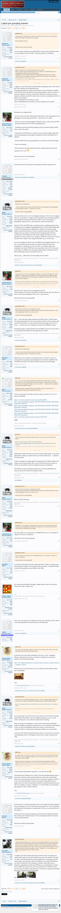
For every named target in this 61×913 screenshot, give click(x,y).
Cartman (4, 176)
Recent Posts (14, 12)
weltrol (15, 630)
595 (11, 363)
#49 (59, 425)
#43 (59, 159)
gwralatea (5, 357)
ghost (21, 265)
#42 (59, 106)
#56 (59, 687)
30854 (3, 212)
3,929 (11, 601)
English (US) (5, 905)
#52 (59, 541)
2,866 (11, 639)
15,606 (10, 49)
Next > (23, 28)
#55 (59, 630)
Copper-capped (6, 596)
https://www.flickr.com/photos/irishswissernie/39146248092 (30, 400)
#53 (59, 570)
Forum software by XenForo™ (14, 907)
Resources (19, 9)
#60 (59, 880)
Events (26, 9)
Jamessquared (6, 658)
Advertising (39, 9)
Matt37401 (5, 43)
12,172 (10, 218)
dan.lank (4, 816)
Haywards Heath (8, 827)
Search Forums (6, 12)
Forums (6, 9)
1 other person (35, 265)
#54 (59, 598)
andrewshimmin (23, 25)
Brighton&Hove (9, 225)
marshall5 (5, 850)
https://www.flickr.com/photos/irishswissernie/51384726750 (30, 417)
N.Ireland (10, 399)
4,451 (11, 394)
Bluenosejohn (27, 177)
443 (11, 821)
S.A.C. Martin (29, 690)
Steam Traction (11, 25)
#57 (59, 743)
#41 (59, 58)
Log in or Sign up (53, 1)
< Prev (8, 28)
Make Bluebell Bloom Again (23, 685)
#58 (59, 795)
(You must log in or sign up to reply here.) (50, 888)
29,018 (10, 663)
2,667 (11, 856)
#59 (59, 826)
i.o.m (11, 859)
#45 (59, 262)
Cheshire (10, 189)
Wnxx (11, 52)
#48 (59, 364)
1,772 (11, 129)
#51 (59, 506)
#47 (59, 337)
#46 (59, 300)
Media (12, 9)
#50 (59, 477)
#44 (59, 174)
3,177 (11, 183)
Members (32, 9)
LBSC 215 (10, 666)
